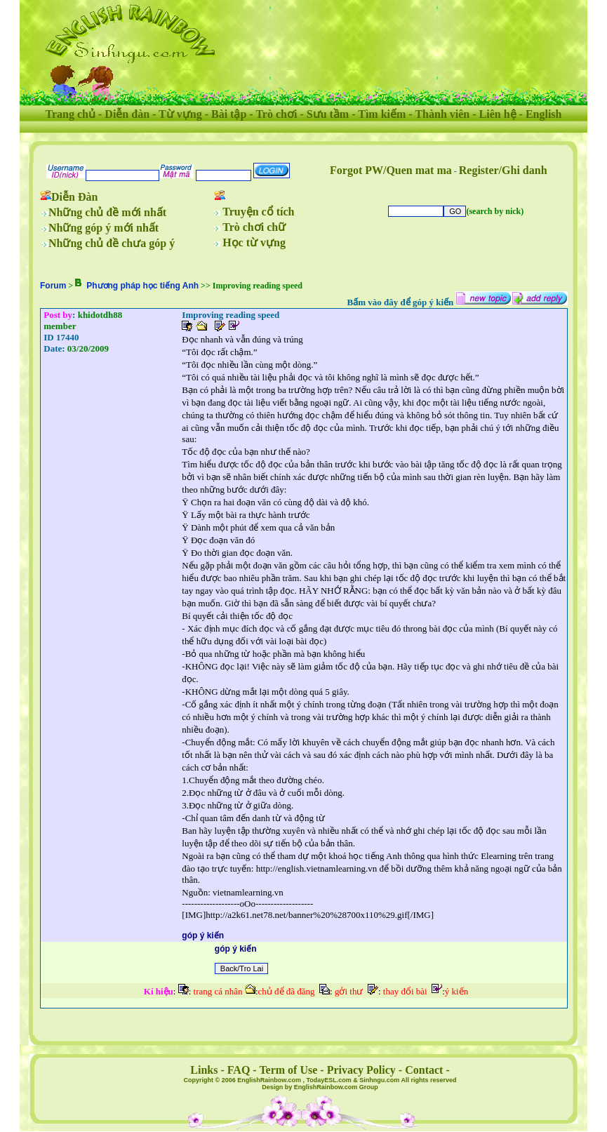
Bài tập (228, 114)
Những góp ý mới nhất (103, 228)
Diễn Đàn (74, 197)
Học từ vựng (254, 242)
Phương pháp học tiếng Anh (142, 286)
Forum (53, 286)
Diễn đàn (127, 114)
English (544, 114)
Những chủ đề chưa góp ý (111, 243)
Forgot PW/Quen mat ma (391, 170)
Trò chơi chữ (254, 227)
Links (204, 1070)
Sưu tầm (328, 114)
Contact (424, 1070)
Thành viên (442, 114)
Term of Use (288, 1070)
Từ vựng (180, 114)
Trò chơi (276, 114)
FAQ (239, 1070)
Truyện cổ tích (258, 212)
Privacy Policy (361, 1070)
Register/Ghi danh (503, 170)
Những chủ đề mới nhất (107, 212)
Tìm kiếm (382, 114)
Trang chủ (70, 114)
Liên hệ (497, 114)
